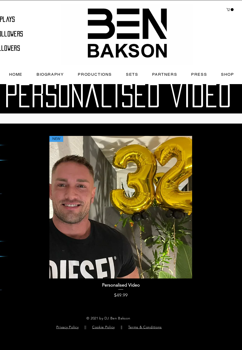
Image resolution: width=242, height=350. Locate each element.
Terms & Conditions (145, 327)
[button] (230, 9)
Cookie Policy (103, 327)
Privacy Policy (67, 327)
